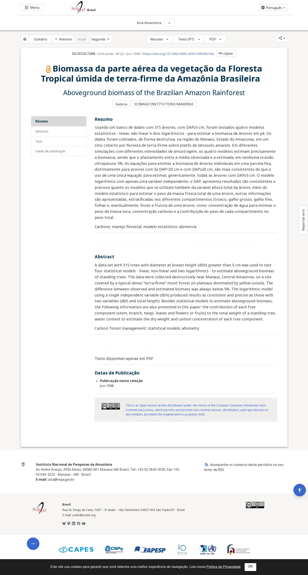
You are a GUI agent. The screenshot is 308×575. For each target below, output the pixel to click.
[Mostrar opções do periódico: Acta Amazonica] (170, 23)
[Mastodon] (68, 522)
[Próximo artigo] (100, 39)
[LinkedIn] (73, 522)
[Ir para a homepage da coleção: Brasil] (131, 7)
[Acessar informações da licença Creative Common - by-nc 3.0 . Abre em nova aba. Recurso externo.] (111, 405)
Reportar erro (303, 220)
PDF (213, 39)
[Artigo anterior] (63, 39)
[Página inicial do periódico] (25, 39)
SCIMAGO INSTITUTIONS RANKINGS (165, 103)
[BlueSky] (64, 522)
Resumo (156, 39)
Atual (82, 39)
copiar (225, 53)
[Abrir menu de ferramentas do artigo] (33, 525)
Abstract (41, 130)
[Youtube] (83, 522)
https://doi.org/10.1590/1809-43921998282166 (178, 54)
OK (250, 566)
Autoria (121, 103)
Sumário (40, 39)
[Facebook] (78, 522)
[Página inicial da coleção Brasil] (39, 512)
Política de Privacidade (223, 567)
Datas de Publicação (50, 150)
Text (38, 140)
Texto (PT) (186, 39)
